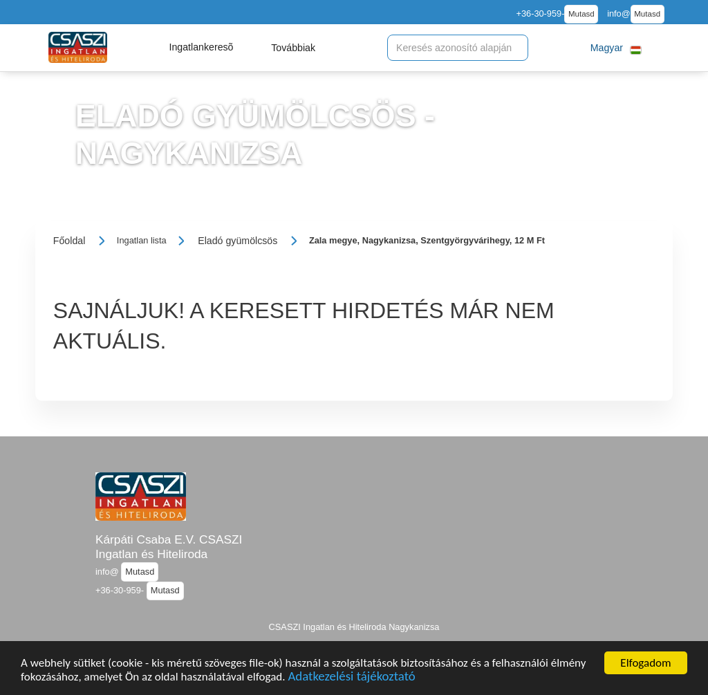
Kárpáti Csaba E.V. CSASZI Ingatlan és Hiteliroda (168, 546)
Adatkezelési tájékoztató (351, 679)
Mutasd (581, 14)
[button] (201, 47)
